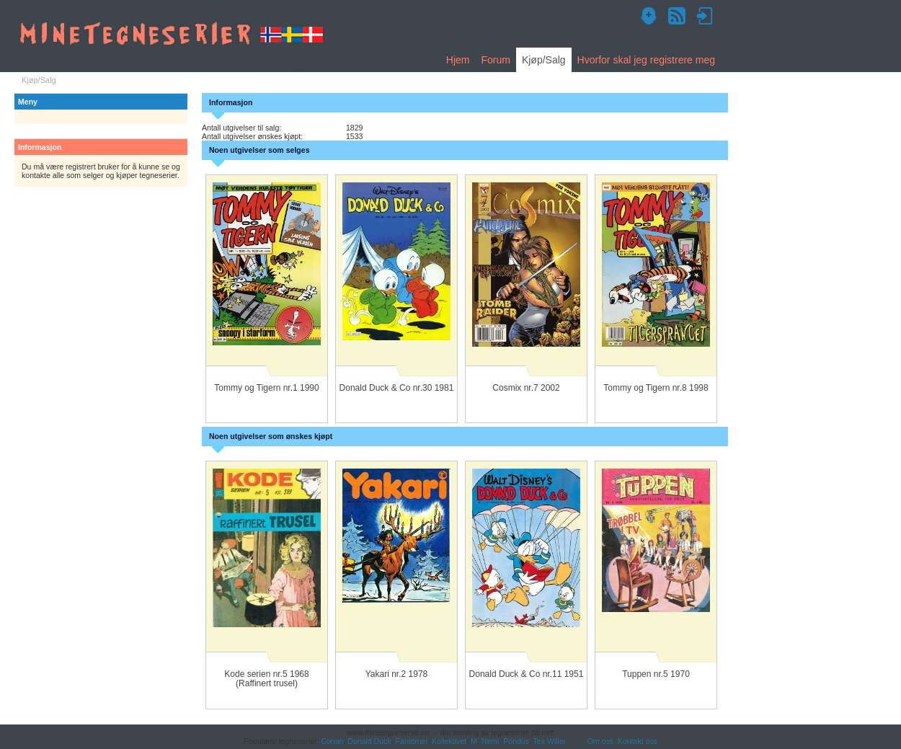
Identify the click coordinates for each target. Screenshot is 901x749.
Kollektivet (449, 741)
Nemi (490, 741)
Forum (495, 60)
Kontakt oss (637, 741)
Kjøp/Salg (544, 60)
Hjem (458, 60)
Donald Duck (369, 741)
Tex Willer (550, 741)
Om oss (600, 741)
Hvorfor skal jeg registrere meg (646, 60)
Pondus (516, 741)
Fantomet (412, 741)
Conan (332, 741)
